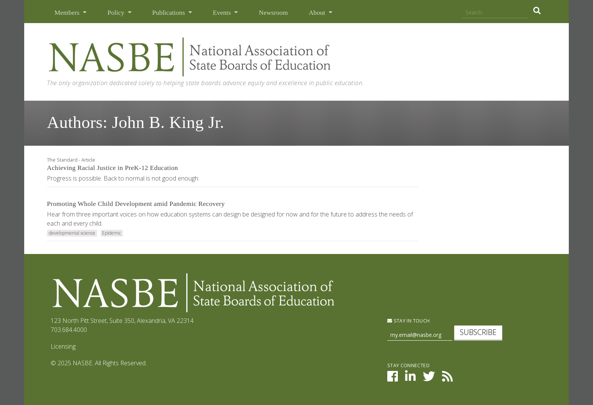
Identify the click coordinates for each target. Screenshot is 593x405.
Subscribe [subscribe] (478, 332)
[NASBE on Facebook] (392, 378)
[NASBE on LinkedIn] (410, 378)
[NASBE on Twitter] (429, 378)
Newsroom (273, 12)
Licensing (63, 346)
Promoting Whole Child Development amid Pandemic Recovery (136, 203)
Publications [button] (169, 12)
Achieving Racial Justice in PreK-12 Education (112, 167)
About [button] (318, 12)
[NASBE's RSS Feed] (447, 378)
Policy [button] (116, 12)
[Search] (495, 13)
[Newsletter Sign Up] (419, 335)
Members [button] (67, 12)
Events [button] (223, 12)
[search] (537, 10)
